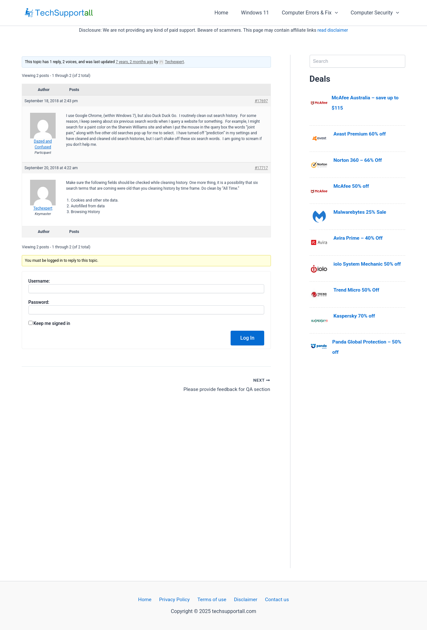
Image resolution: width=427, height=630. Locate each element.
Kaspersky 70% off (355, 315)
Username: (39, 281)
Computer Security (376, 13)
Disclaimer (244, 599)
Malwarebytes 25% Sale (361, 212)
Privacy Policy (176, 599)
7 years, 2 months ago (134, 62)
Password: (39, 302)
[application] (339, 13)
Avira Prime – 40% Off (359, 238)
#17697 (261, 101)
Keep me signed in (51, 323)
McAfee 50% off (352, 186)
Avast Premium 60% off (361, 134)
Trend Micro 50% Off (357, 289)
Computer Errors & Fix (314, 13)
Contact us (273, 599)
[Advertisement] (357, 472)
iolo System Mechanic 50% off (368, 264)
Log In (247, 338)
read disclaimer (332, 30)
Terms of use (211, 599)
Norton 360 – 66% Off (359, 160)
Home (230, 13)
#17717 (261, 168)
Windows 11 (261, 13)
